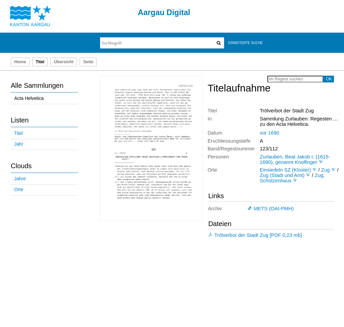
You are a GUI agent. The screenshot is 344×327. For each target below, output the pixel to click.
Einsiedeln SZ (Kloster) (285, 170)
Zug (325, 170)
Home (20, 62)
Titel (18, 133)
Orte (18, 189)
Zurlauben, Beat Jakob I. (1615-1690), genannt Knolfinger (295, 159)
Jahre (20, 178)
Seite (88, 62)
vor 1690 (269, 133)
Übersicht (64, 62)
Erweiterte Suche (245, 43)
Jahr (18, 144)
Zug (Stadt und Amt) (282, 175)
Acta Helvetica (29, 98)
